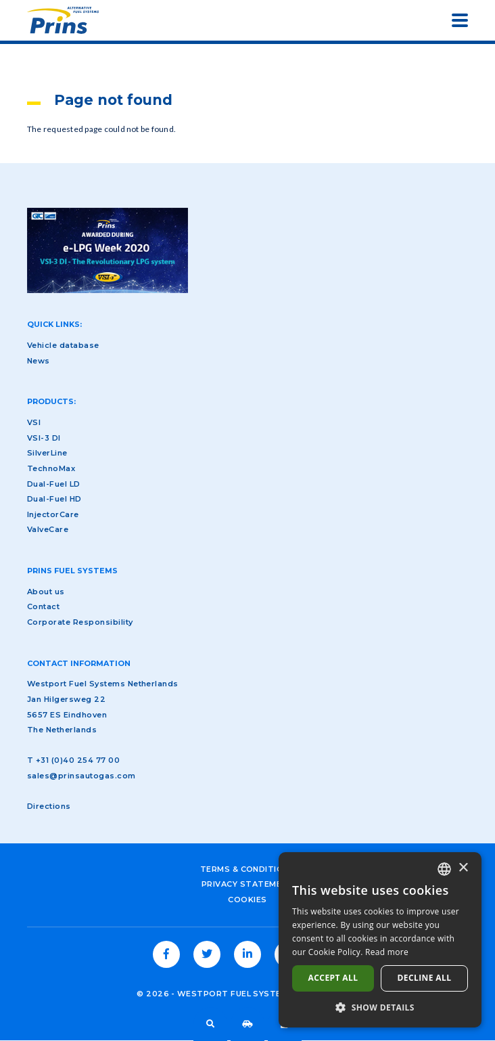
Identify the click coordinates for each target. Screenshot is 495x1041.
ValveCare (47, 529)
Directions (49, 806)
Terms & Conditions (248, 869)
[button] (380, 1007)
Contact (43, 606)
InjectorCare (53, 514)
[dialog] (380, 939)
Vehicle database (247, 1024)
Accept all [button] (333, 977)
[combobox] (444, 869)
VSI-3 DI (44, 438)
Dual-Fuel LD (53, 484)
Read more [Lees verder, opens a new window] (386, 952)
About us (46, 591)
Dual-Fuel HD (54, 499)
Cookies (247, 899)
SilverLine (47, 453)
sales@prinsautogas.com (81, 775)
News (38, 361)
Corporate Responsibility (80, 622)
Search (210, 1024)
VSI (34, 422)
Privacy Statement (247, 884)
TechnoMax (51, 468)
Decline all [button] (425, 977)
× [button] (463, 868)
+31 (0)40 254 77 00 (78, 760)
